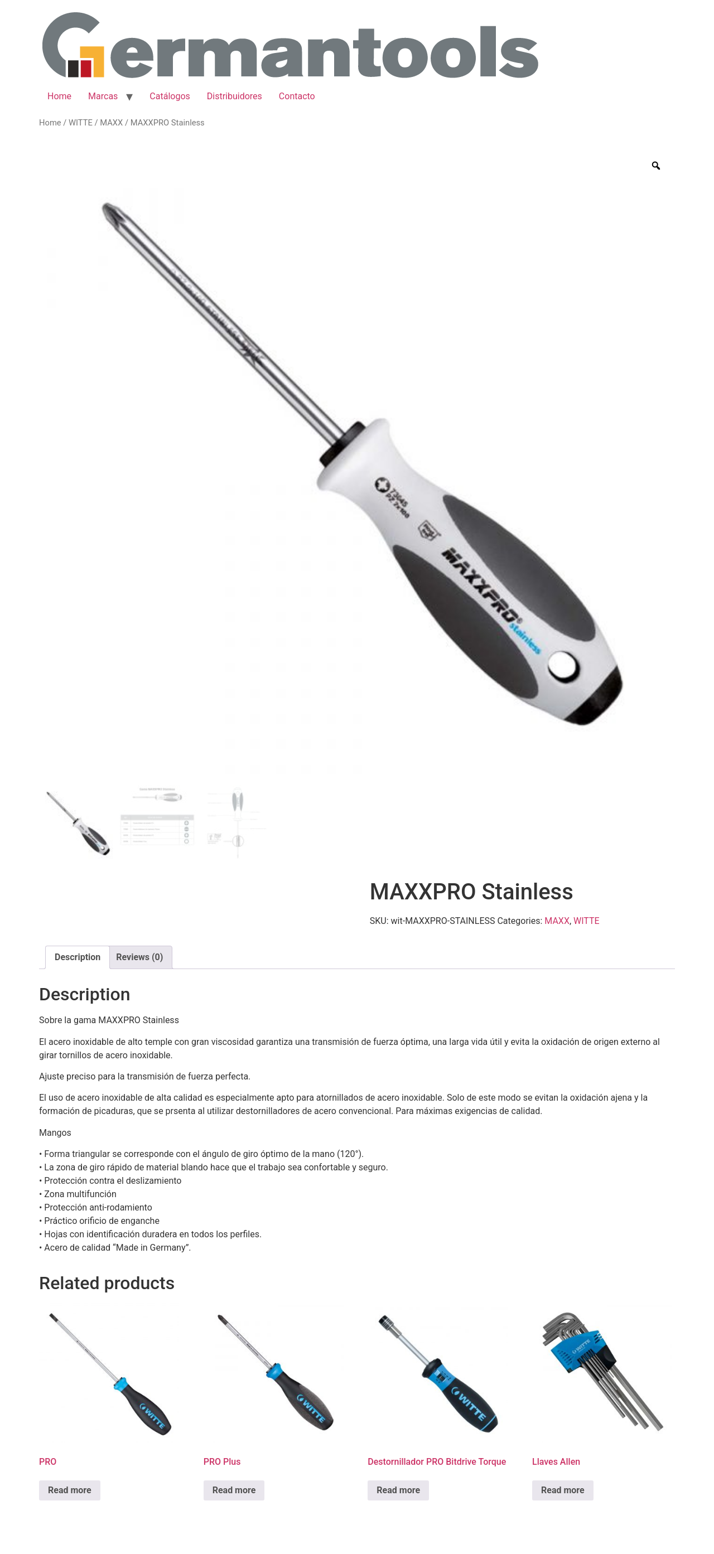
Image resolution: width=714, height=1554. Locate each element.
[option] (357, 464)
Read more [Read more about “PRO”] (69, 1490)
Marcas (103, 96)
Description (77, 957)
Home (59, 96)
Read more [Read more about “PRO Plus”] (234, 1490)
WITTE (81, 123)
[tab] (77, 957)
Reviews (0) (139, 957)
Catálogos (169, 96)
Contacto (297, 96)
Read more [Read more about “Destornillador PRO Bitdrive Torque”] (398, 1490)
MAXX (111, 123)
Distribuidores (234, 96)
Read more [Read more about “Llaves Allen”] (563, 1490)
